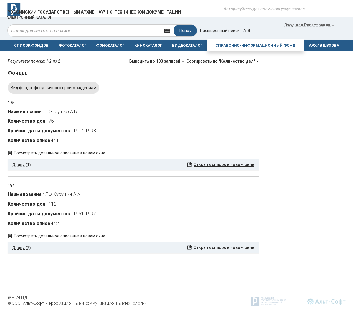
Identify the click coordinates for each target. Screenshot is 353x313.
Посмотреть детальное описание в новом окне (59, 153)
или (309, 25)
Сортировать (223, 61)
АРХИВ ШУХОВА (324, 45)
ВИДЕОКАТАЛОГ (187, 45)
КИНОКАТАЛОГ (148, 45)
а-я (246, 30)
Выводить (157, 61)
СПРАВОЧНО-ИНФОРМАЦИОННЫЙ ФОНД (255, 45)
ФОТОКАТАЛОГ (72, 45)
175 (11, 102)
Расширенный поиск (219, 30)
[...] (84, 30)
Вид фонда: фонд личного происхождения (53, 87)
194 (11, 185)
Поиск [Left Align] (185, 30)
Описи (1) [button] (21, 164)
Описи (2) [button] (21, 247)
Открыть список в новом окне (224, 164)
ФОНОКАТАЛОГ (110, 45)
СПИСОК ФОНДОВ (31, 45)
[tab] (133, 164)
